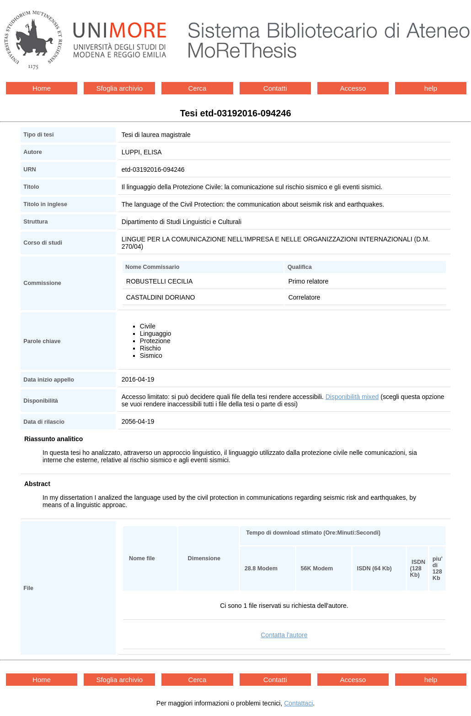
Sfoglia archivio (119, 88)
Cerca (197, 88)
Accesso (353, 88)
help (430, 88)
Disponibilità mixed (352, 396)
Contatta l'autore (284, 635)
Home (41, 88)
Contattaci (298, 703)
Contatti (275, 88)
